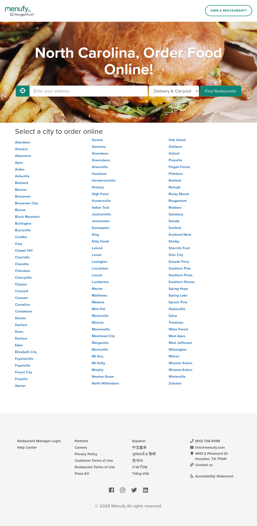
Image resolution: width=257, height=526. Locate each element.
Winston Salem (180, 363)
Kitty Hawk (100, 241)
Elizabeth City (26, 352)
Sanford (175, 228)
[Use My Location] (23, 91)
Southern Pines (181, 275)
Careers (81, 447)
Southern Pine (180, 268)
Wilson (174, 356)
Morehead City (103, 336)
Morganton (100, 343)
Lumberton (100, 282)
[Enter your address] (88, 91)
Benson (21, 190)
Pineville (175, 160)
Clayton (21, 284)
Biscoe (20, 210)
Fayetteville (24, 359)
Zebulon (175, 383)
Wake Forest (178, 329)
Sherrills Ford (179, 248)
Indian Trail (100, 208)
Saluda (174, 221)
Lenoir (97, 255)
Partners (81, 441)
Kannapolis (100, 228)
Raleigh (174, 187)
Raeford (175, 180)
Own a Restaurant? (228, 11)
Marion (97, 289)
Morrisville (100, 350)
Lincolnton (100, 268)
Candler (21, 237)
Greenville (100, 167)
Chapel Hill (24, 251)
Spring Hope (178, 289)
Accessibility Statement (211, 476)
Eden (19, 345)
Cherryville (23, 278)
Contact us (201, 465)
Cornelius (22, 305)
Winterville (177, 377)
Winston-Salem (180, 370)
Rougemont (177, 201)
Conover (21, 298)
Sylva (173, 316)
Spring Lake (178, 295)
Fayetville (22, 365)
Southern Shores (182, 282)
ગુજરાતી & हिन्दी (144, 454)
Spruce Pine (178, 302)
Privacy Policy (86, 454)
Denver (20, 318)
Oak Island (177, 140)
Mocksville (100, 316)
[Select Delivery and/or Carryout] (174, 91)
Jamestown (101, 221)
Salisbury (176, 214)
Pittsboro (176, 174)
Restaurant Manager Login (39, 441)
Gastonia (99, 147)
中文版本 (139, 447)
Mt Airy (97, 356)
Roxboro (175, 208)
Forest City (23, 372)
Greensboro (101, 160)
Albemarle (23, 156)
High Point (100, 194)
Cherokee (22, 271)
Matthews (99, 295)
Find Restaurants (220, 91)
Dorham (21, 325)
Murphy (97, 370)
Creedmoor (23, 311)
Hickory (98, 187)
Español (138, 441)
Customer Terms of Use (94, 460)
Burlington (23, 223)
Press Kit (82, 473)
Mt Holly (98, 363)
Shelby (174, 241)
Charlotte (22, 257)
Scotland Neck (180, 235)
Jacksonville (101, 214)
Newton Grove (103, 377)
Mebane (98, 302)
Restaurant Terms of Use (95, 467)
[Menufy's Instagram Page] (122, 490)
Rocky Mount (179, 194)
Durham (21, 338)
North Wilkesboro (105, 383)
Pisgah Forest (179, 167)
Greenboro (100, 153)
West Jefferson (180, 343)
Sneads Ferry (179, 262)
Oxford (174, 153)
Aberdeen (22, 142)
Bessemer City (26, 203)
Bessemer (23, 196)
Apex (19, 163)
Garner (20, 386)
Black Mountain (27, 217)
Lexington (99, 262)
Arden (19, 169)
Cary (18, 244)
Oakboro (175, 147)
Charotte (22, 264)
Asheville (22, 176)
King (95, 235)
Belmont (21, 183)
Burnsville (23, 230)
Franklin (21, 379)
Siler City (176, 255)
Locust (97, 275)
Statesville (177, 309)
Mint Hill (98, 309)
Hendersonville (103, 180)
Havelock (99, 174)
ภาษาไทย (139, 467)
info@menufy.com (207, 447)
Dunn (19, 332)
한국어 (137, 460)
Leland (97, 248)
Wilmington (177, 350)
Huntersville (101, 201)
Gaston (97, 140)
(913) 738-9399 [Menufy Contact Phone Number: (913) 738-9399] (205, 441)
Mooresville (101, 329)
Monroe (98, 322)
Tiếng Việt (140, 473)
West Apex (177, 336)
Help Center (27, 447)
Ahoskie (21, 149)
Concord (21, 291)
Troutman (176, 322)
